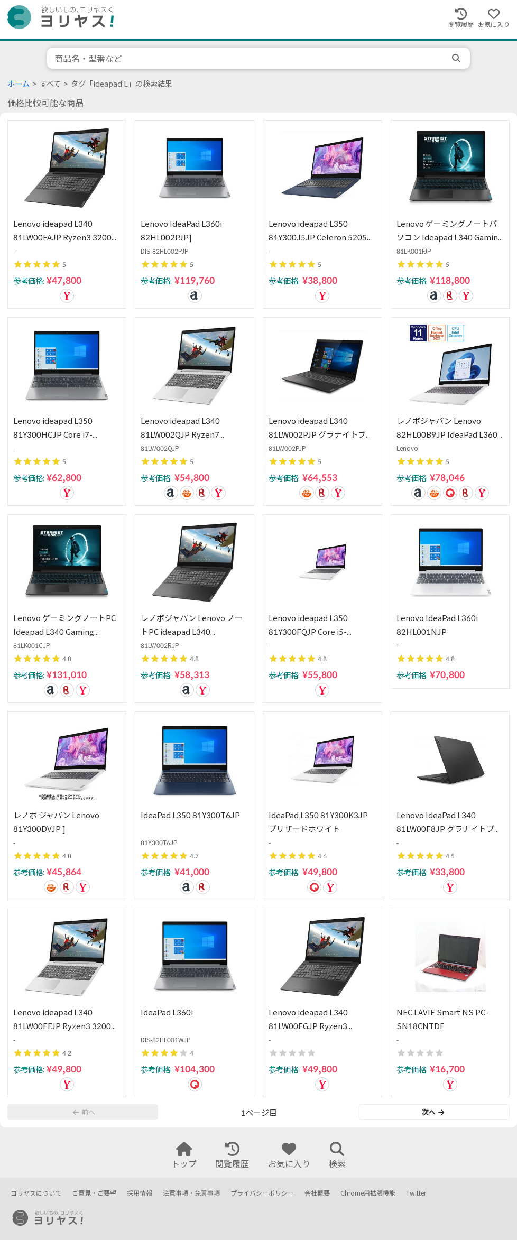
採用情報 (139, 1193)
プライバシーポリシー (262, 1193)
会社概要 (317, 1193)
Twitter (416, 1193)
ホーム (18, 83)
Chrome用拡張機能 (367, 1193)
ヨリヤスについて (36, 1193)
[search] (457, 58)
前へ (84, 1112)
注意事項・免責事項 (191, 1193)
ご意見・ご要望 (94, 1193)
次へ (433, 1112)
